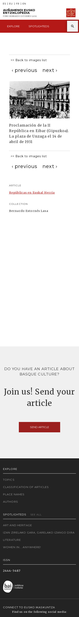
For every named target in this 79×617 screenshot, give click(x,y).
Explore (13, 26)
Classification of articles (26, 487)
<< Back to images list (29, 60)
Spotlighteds (39, 26)
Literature (12, 539)
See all (36, 514)
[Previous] (24, 70)
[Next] (50, 70)
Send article (39, 427)
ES (4, 4)
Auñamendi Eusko (20, 13)
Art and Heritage (17, 525)
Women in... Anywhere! (22, 547)
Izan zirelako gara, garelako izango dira (39, 532)
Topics (9, 479)
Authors (10, 501)
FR (17, 4)
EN (24, 4)
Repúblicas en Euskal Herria (32, 192)
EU (11, 4)
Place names (14, 494)
